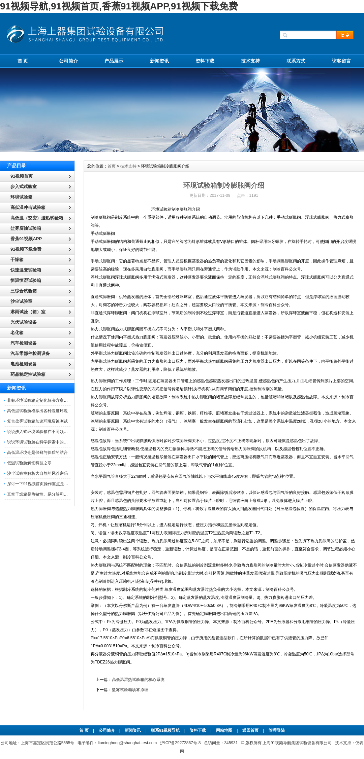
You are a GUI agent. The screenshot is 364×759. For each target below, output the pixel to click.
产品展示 (113, 61)
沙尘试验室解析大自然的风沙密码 (37, 473)
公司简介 (68, 61)
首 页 (23, 61)
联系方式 (295, 61)
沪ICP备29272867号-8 (180, 742)
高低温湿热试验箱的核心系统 (138, 679)
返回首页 (251, 730)
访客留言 (341, 61)
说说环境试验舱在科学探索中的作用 (39, 442)
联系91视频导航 (165, 730)
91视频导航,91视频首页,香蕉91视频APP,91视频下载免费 (119, 6)
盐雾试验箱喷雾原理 (130, 689)
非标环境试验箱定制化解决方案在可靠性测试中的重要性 (57, 400)
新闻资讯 (159, 61)
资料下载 (204, 61)
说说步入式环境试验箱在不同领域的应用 (43, 431)
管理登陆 (277, 730)
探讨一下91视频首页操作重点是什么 (39, 483)
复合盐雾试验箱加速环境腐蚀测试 (37, 421)
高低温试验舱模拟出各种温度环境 (37, 410)
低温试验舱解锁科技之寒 (29, 463)
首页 (112, 166)
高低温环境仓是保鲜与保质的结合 (37, 452)
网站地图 (224, 730)
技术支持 (250, 61)
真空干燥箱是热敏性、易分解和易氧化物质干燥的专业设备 (59, 494)
